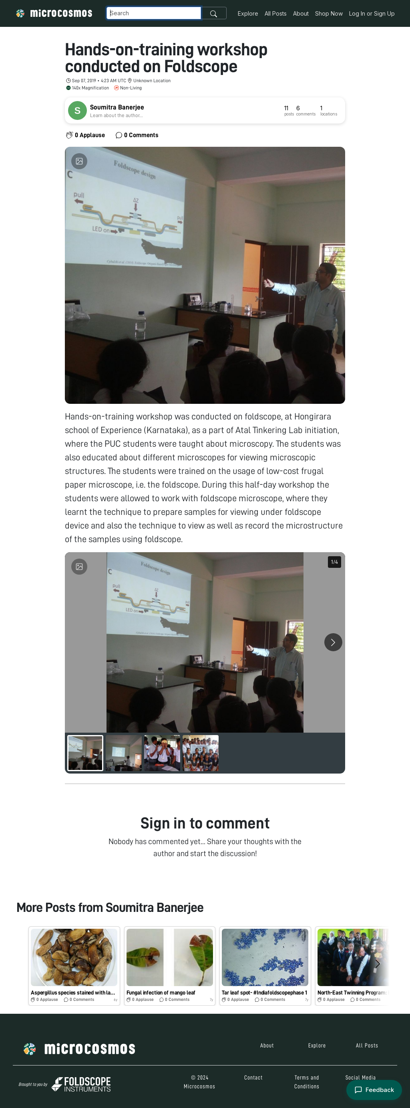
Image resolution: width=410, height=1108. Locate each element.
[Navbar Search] (154, 13)
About (301, 13)
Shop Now (329, 13)
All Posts (276, 13)
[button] (74, 966)
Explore (248, 13)
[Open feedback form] (374, 1090)
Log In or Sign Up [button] (372, 13)
